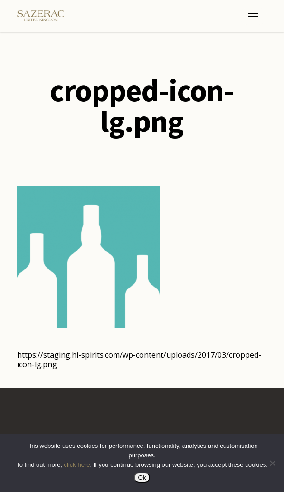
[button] (253, 16)
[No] (272, 463)
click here (77, 464)
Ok (142, 477)
